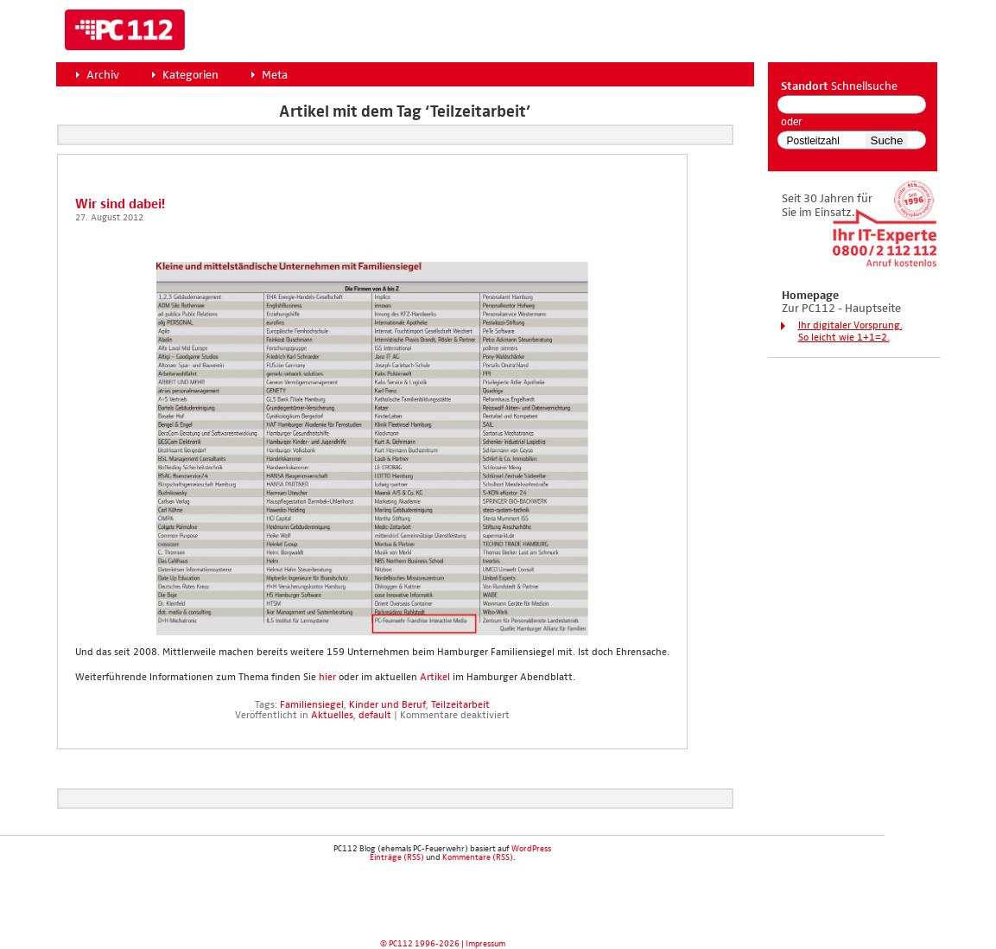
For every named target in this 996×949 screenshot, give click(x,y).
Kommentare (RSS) (477, 857)
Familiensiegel (312, 705)
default (374, 715)
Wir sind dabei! (120, 204)
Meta (275, 75)
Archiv (102, 75)
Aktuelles (332, 715)
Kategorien (190, 75)
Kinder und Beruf (387, 705)
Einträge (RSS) (397, 857)
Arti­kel (435, 677)
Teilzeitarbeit (460, 705)
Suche (887, 140)
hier (326, 677)
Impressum (485, 943)
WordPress (531, 848)
